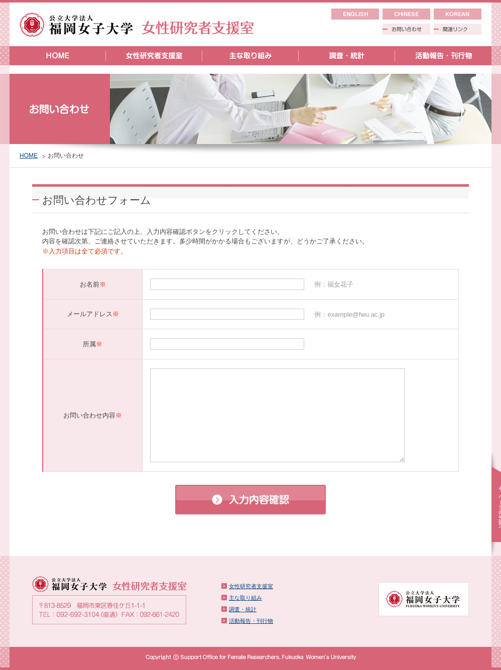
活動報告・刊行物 (251, 621)
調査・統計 (243, 609)
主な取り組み (245, 598)
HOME (29, 155)
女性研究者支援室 (251, 586)
